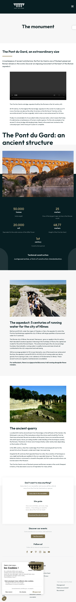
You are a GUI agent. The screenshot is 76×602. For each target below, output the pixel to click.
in (40, 552)
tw (31, 552)
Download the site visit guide (38, 515)
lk (44, 552)
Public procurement (62, 588)
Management (61, 585)
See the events (38, 536)
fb (27, 552)
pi (36, 552)
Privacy (46, 576)
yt (49, 552)
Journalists (33, 597)
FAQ (3, 596)
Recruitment (60, 590)
